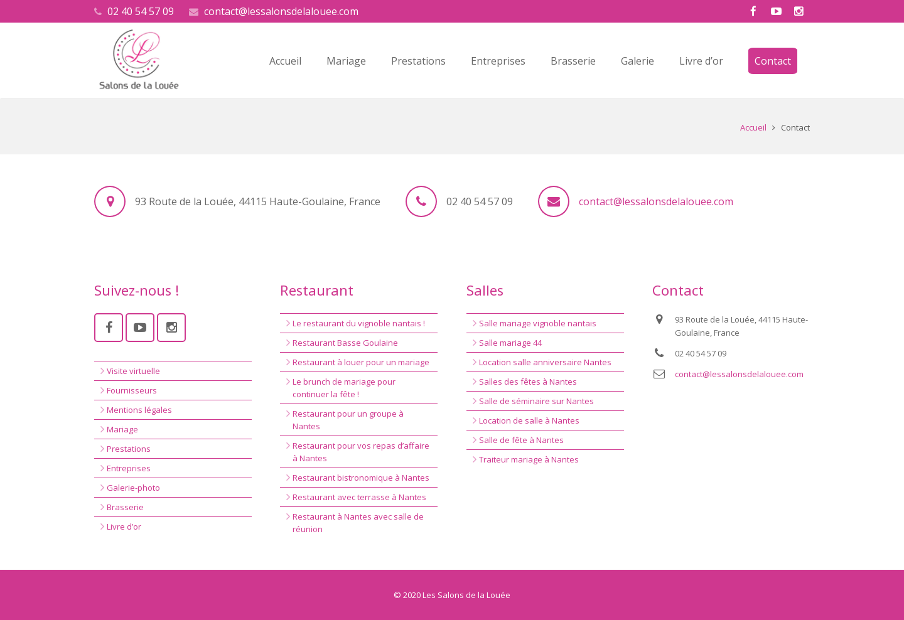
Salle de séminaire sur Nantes (536, 401)
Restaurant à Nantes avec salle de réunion (358, 523)
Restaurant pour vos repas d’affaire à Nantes (361, 452)
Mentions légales (139, 409)
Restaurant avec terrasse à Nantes (359, 497)
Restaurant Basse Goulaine (345, 342)
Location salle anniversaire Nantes (545, 362)
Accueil (753, 127)
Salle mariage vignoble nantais (537, 323)
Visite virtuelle (133, 371)
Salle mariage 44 (510, 342)
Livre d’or (124, 526)
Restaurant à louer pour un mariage (361, 362)
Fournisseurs (132, 390)
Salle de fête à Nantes (521, 440)
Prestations (129, 448)
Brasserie (125, 507)
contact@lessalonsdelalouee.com (281, 11)
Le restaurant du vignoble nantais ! (359, 323)
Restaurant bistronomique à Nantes (361, 477)
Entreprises (129, 468)
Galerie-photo (133, 487)
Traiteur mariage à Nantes (529, 459)
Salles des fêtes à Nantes (528, 381)
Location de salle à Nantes (529, 420)
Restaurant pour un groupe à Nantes (348, 420)
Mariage (122, 429)
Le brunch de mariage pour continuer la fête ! (344, 388)
